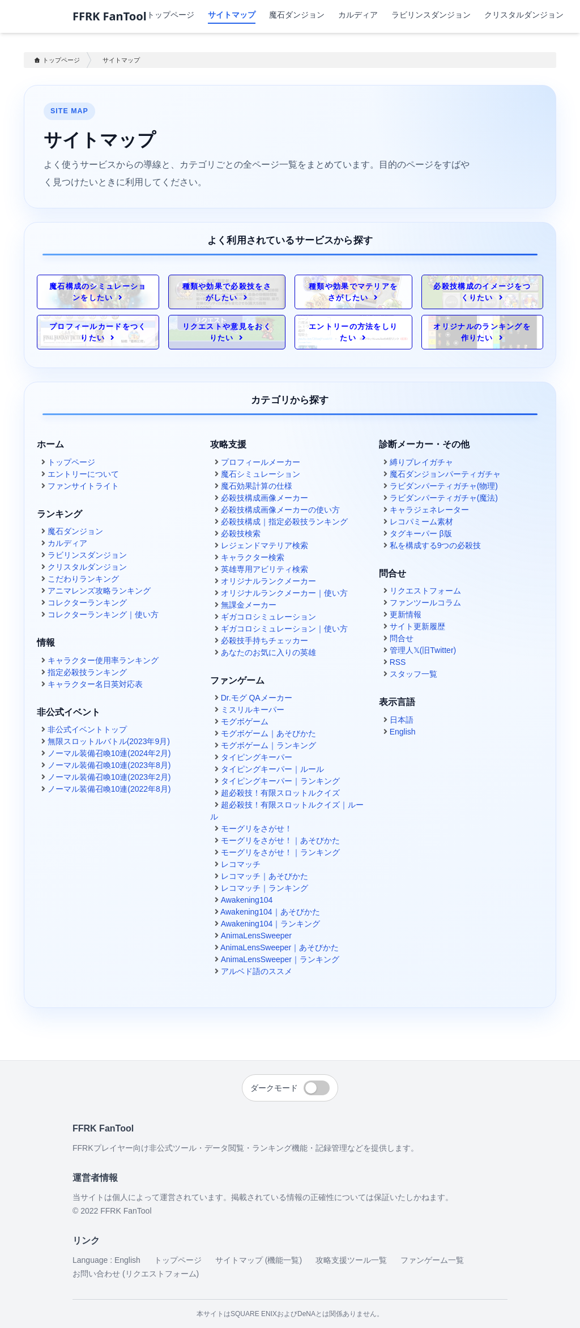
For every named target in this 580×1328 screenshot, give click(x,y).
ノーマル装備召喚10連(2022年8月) (109, 788)
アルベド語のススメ (256, 971)
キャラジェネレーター (429, 509)
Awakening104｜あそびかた (270, 911)
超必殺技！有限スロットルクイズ (280, 792)
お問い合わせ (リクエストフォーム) (135, 1273)
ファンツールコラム (425, 602)
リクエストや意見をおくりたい (226, 332)
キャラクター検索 (252, 557)
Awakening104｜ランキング (271, 923)
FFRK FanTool (109, 16)
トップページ (170, 14)
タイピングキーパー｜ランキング (280, 780)
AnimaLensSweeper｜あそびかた (279, 947)
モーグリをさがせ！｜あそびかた (280, 840)
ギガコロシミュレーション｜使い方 (284, 628)
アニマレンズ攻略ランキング (99, 590)
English (403, 731)
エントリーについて (83, 474)
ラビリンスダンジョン (431, 14)
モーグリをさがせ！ (256, 828)
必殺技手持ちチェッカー (264, 640)
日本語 (401, 719)
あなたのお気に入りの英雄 (268, 652)
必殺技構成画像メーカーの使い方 (280, 509)
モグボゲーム (244, 721)
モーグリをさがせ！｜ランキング (280, 852)
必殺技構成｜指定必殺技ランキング (284, 521)
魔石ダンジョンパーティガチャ (445, 474)
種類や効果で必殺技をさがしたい (226, 292)
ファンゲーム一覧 (432, 1260)
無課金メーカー (248, 604)
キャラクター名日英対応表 (95, 684)
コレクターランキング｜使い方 (103, 614)
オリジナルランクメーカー (268, 581)
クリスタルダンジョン (524, 14)
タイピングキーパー (256, 757)
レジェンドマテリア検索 (264, 545)
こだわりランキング (83, 578)
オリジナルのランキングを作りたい (482, 332)
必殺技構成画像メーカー (264, 497)
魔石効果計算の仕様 (256, 485)
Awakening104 (247, 899)
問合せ (401, 638)
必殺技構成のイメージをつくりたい (482, 292)
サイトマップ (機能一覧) (258, 1260)
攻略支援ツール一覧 (351, 1260)
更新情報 (405, 614)
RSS (398, 662)
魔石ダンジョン (297, 14)
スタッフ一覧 (413, 673)
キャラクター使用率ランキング (103, 660)
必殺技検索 (241, 533)
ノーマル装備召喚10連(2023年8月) (109, 765)
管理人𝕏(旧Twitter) (423, 650)
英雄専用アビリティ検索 (264, 569)
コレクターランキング (87, 602)
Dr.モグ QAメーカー (256, 697)
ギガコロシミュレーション (268, 616)
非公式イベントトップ (87, 729)
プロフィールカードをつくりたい (98, 332)
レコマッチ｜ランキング (264, 888)
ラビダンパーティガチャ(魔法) (444, 497)
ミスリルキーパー (252, 709)
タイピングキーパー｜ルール (272, 769)
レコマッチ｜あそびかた (264, 876)
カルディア (358, 14)
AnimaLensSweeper (256, 935)
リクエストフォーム (425, 590)
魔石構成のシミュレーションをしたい (98, 292)
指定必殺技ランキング (87, 672)
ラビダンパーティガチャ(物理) (444, 485)
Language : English (106, 1260)
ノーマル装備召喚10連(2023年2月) (109, 777)
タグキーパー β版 (421, 533)
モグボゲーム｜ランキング (268, 745)
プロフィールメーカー (260, 462)
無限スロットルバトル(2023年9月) (109, 741)
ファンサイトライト (83, 485)
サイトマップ (121, 60)
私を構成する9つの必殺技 (435, 545)
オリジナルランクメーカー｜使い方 (284, 592)
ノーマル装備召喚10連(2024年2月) (109, 753)
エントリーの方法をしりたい (353, 332)
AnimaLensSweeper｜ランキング (280, 959)
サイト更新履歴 (417, 626)
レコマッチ (241, 864)
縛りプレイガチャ (421, 462)
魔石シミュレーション (260, 474)
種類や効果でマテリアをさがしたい (353, 292)
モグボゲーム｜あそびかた (268, 733)
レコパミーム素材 (421, 521)
